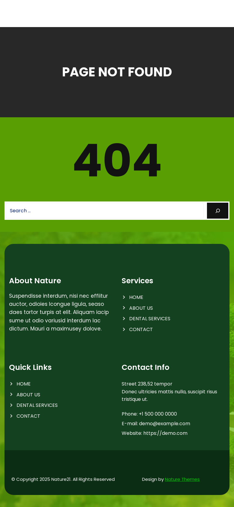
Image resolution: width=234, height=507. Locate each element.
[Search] (217, 211)
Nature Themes (182, 479)
